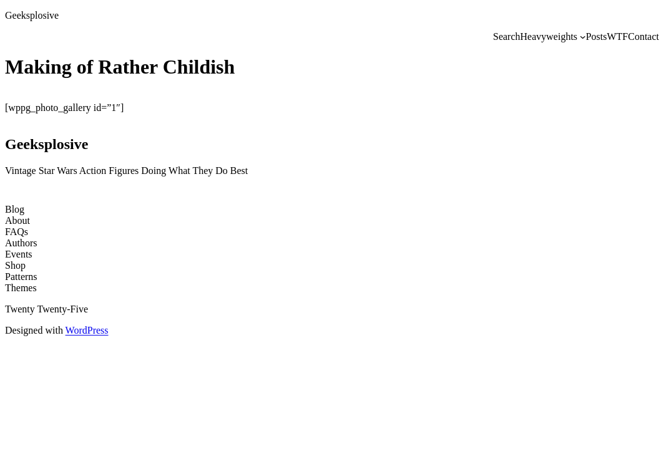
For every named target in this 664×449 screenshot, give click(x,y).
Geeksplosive (32, 15)
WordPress (87, 330)
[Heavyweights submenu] (583, 37)
